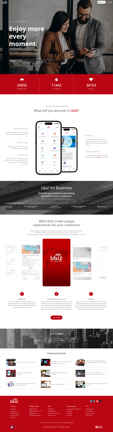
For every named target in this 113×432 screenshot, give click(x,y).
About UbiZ (51, 409)
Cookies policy (51, 422)
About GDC (13, 409)
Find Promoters (52, 415)
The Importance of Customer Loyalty (25, 362)
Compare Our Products (54, 413)
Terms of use (59, 422)
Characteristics (51, 411)
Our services (57, 317)
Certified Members (68, 422)
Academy (69, 415)
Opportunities (89, 415)
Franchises (69, 413)
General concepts (90, 413)
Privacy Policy (43, 422)
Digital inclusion (33, 409)
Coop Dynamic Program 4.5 (74, 409)
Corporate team (14, 415)
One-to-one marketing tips (58, 384)
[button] (110, 2)
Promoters (69, 411)
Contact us (13, 417)
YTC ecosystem (90, 411)
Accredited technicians (34, 415)
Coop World (13, 411)
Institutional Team (15, 413)
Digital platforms (33, 413)
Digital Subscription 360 (35, 411)
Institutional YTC (90, 409)
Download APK (49, 61)
